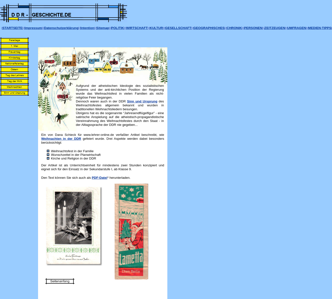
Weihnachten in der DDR (61, 138)
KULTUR (156, 28)
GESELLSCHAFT (178, 28)
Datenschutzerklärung (61, 28)
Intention (87, 28)
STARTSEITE (12, 28)
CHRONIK (234, 28)
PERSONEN (253, 28)
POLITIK (117, 28)
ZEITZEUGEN (274, 28)
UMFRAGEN (296, 28)
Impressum (33, 28)
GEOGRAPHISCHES (208, 28)
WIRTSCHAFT (137, 28)
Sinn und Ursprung (142, 101)
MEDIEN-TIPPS (319, 28)
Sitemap (102, 28)
